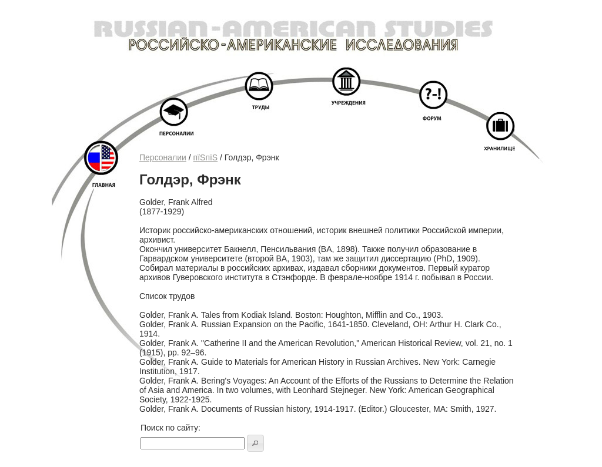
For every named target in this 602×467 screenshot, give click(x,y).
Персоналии (162, 157)
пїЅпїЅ (205, 157)
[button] (255, 443)
